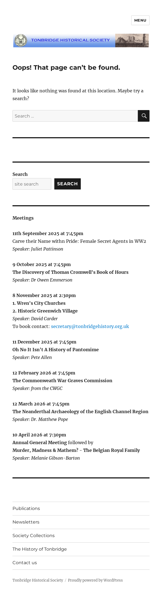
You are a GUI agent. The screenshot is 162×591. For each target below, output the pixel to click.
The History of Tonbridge (39, 549)
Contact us (24, 562)
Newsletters (25, 522)
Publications (26, 508)
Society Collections (33, 535)
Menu (140, 20)
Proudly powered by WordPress (95, 580)
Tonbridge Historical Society (37, 580)
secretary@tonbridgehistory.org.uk (90, 326)
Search (20, 174)
